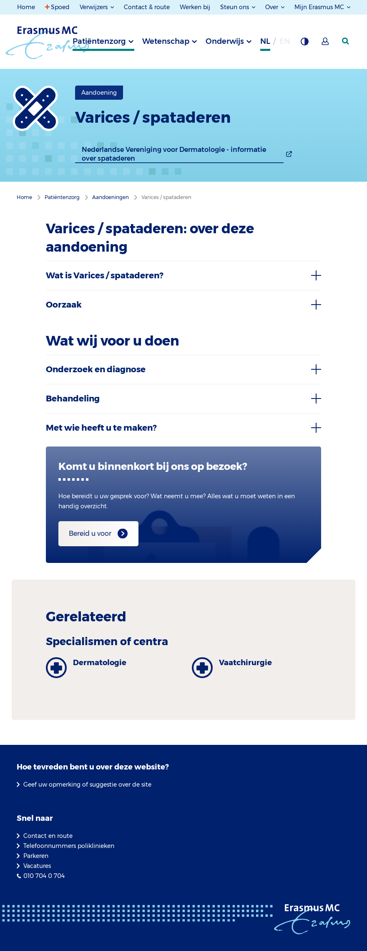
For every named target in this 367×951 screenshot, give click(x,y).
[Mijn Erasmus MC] (326, 44)
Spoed (60, 7)
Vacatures (37, 866)
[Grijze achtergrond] (304, 44)
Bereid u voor (90, 533)
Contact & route (147, 7)
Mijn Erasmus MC (320, 7)
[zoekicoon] (346, 41)
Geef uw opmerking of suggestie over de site (87, 784)
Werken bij (195, 7)
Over (272, 7)
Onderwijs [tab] (225, 41)
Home (26, 7)
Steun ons (235, 7)
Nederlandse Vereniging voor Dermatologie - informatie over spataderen (174, 154)
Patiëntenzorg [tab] (99, 41)
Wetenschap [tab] (165, 41)
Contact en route (48, 836)
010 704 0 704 (44, 876)
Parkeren (35, 856)
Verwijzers (94, 7)
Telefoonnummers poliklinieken (68, 846)
